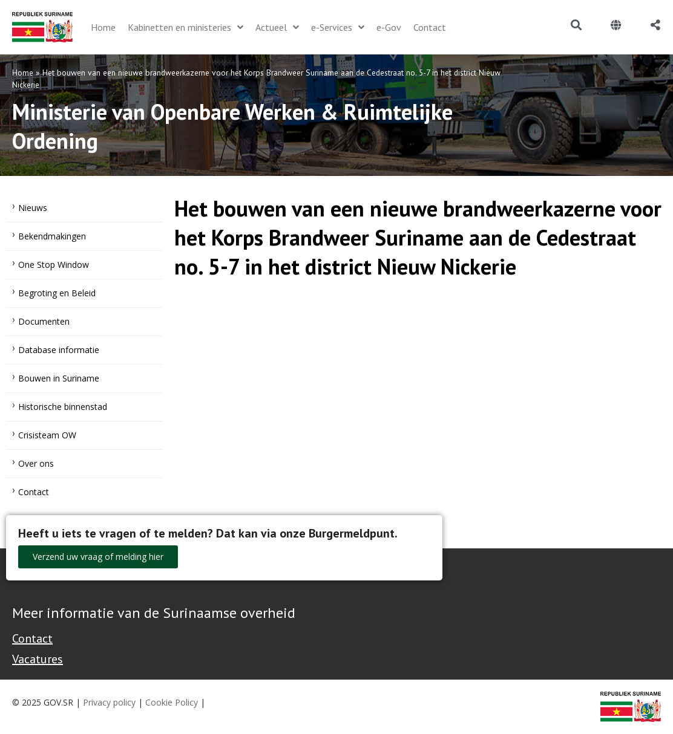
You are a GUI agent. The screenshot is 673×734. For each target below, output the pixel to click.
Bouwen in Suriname (58, 378)
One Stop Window (53, 264)
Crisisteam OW (47, 435)
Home (22, 72)
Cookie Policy (171, 702)
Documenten (44, 321)
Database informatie (58, 350)
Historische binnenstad (62, 406)
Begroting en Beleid (57, 293)
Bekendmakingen (52, 236)
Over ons (36, 463)
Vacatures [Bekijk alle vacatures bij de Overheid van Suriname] (37, 659)
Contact (33, 492)
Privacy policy (109, 702)
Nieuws (32, 207)
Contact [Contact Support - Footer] (32, 638)
